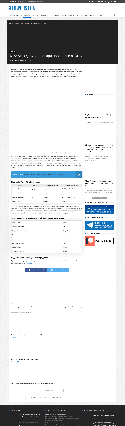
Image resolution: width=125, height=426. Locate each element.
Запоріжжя (26, 401)
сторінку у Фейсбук (30, 264)
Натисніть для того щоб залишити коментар (46, 351)
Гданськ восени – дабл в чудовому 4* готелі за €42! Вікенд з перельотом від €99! (65, 309)
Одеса (46, 401)
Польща (79, 401)
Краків (41, 401)
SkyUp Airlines (64, 401)
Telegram (29, 266)
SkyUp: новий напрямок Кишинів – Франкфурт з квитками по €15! (71, 336)
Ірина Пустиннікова (24, 370)
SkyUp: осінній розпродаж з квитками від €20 (20, 336)
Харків (51, 401)
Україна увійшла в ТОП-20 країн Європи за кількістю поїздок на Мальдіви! (27, 309)
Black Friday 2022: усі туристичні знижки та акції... (30, 1)
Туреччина (72, 401)
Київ (90, 401)
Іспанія (100, 401)
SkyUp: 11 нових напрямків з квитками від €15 (45, 336)
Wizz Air (57, 401)
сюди (49, 388)
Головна (13, 23)
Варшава (85, 401)
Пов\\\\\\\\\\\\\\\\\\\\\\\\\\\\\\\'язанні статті (21, 316)
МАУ (37, 401)
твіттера (63, 372)
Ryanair (105, 401)
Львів (32, 401)
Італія (94, 401)
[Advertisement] (46, 291)
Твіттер (78, 264)
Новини (19, 23)
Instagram (41, 264)
